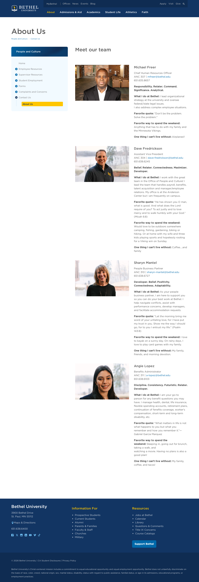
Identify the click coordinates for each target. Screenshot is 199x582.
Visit (171, 3)
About (51, 12)
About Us (28, 104)
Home (22, 63)
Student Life (113, 12)
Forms (22, 86)
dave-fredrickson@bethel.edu (165, 157)
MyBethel (52, 3)
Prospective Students (87, 515)
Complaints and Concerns (33, 91)
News (75, 3)
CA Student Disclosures (49, 560)
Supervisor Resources (30, 74)
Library (139, 522)
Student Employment (31, 80)
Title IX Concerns (145, 529)
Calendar (140, 518)
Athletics (131, 12)
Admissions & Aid (71, 12)
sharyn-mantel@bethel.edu (163, 272)
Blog (92, 3)
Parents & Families (86, 526)
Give (178, 3)
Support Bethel (144, 543)
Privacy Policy (69, 560)
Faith (145, 12)
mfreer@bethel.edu (158, 76)
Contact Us (25, 97)
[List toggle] (16, 69)
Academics (93, 12)
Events (84, 3)
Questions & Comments (149, 526)
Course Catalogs (145, 533)
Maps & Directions (23, 522)
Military (79, 537)
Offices (66, 3)
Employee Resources (30, 69)
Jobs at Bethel (143, 515)
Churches (80, 533)
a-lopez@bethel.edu (158, 375)
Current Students (85, 518)
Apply (163, 3)
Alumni (79, 522)
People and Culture (19, 39)
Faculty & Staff (84, 529)
